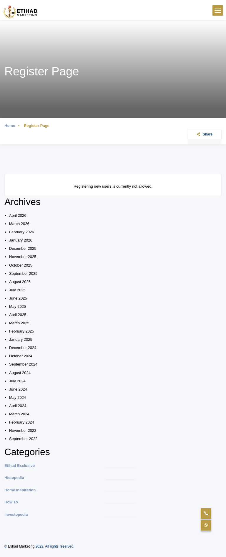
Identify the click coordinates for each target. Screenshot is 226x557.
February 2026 (21, 232)
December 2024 (22, 348)
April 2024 (17, 406)
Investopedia (16, 514)
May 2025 (17, 306)
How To (11, 502)
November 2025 (22, 256)
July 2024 (17, 381)
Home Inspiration (20, 490)
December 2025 (22, 248)
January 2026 (20, 240)
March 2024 (19, 414)
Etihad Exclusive (19, 465)
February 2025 (21, 331)
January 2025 (20, 339)
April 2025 (17, 315)
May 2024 (17, 397)
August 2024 (20, 373)
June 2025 (18, 298)
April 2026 (17, 215)
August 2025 (20, 282)
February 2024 (21, 422)
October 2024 (20, 356)
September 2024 (23, 364)
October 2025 (20, 265)
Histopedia (14, 477)
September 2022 (23, 439)
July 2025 (17, 290)
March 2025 (19, 323)
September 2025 (23, 273)
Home (9, 125)
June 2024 (18, 389)
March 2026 (19, 224)
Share (204, 134)
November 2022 (22, 430)
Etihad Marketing (21, 546)
